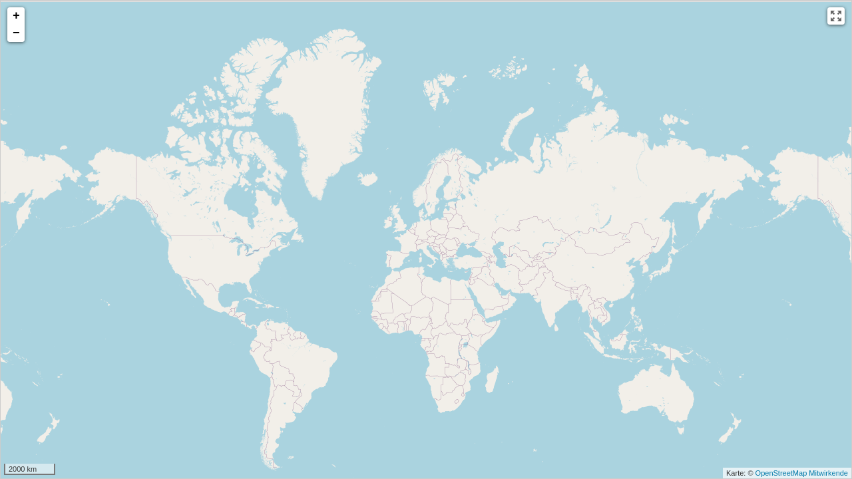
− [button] (16, 33)
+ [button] (16, 16)
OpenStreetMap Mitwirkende (801, 473)
